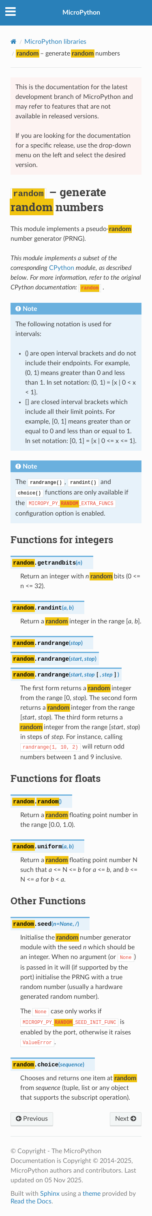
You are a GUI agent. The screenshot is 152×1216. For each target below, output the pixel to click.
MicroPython (81, 12)
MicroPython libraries (55, 42)
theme (92, 1193)
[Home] (14, 41)
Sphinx (50, 1193)
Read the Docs (31, 1201)
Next (125, 1118)
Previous (32, 1118)
